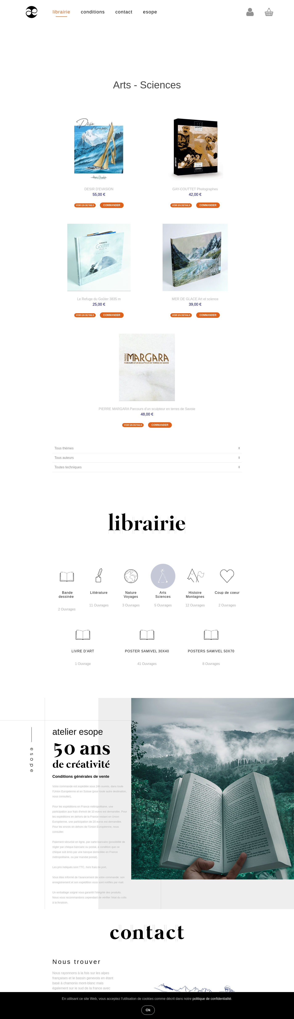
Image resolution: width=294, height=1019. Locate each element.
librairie (61, 12)
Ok (148, 1010)
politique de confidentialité (211, 998)
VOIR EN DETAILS (85, 205)
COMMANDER (111, 205)
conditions (93, 12)
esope (150, 12)
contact (123, 12)
